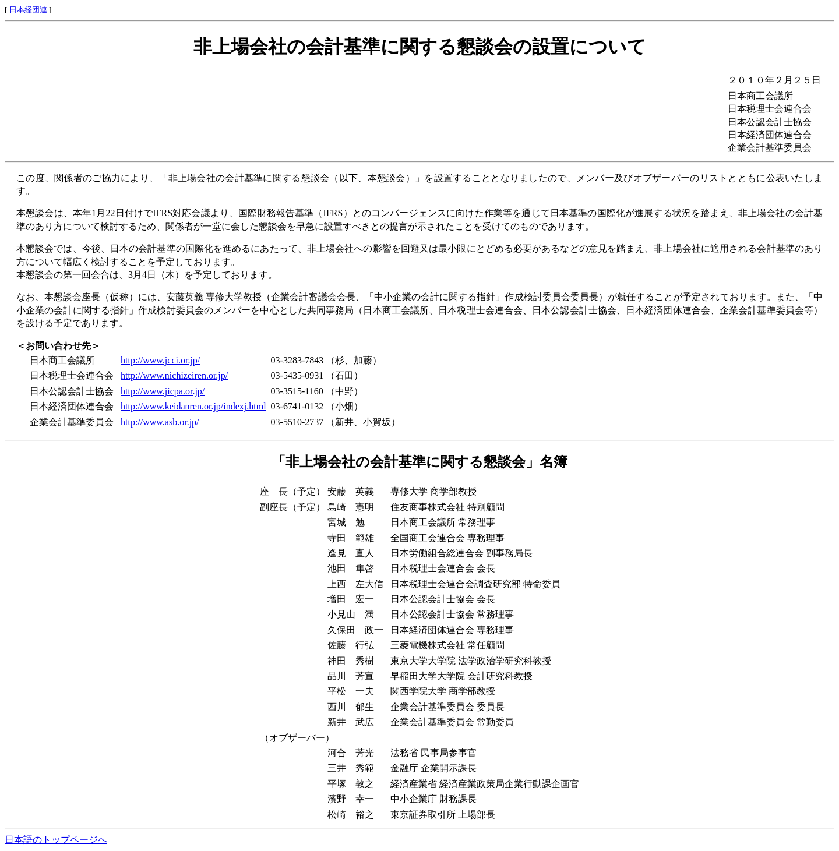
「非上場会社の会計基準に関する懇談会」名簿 (419, 461)
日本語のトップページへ (56, 840)
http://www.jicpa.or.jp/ (163, 391)
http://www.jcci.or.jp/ (160, 360)
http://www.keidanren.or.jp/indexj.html (193, 406)
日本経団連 (28, 9)
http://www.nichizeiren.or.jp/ (174, 375)
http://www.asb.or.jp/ (160, 422)
